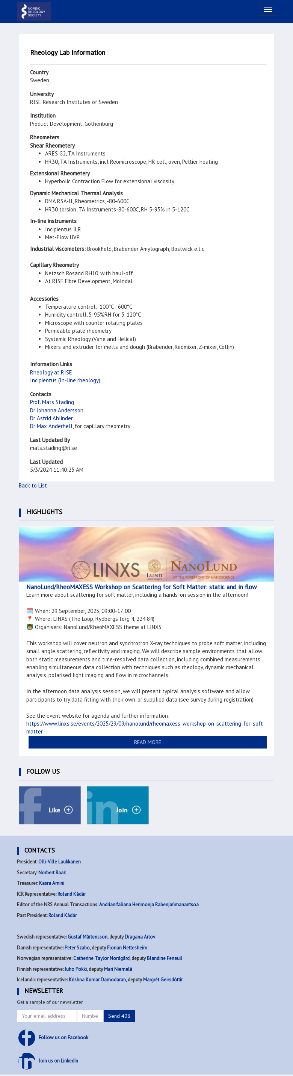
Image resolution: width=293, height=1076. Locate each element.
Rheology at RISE (51, 372)
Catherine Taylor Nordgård (101, 958)
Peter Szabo (77, 948)
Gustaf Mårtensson (87, 937)
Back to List (33, 485)
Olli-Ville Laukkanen (59, 862)
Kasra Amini (51, 883)
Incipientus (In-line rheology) (65, 380)
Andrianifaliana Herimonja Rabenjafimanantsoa (149, 904)
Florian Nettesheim (127, 948)
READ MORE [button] (147, 742)
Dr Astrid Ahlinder (51, 418)
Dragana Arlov (140, 937)
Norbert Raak (52, 872)
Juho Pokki (76, 969)
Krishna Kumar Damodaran (97, 979)
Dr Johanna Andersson (56, 410)
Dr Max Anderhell (51, 426)
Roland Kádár (71, 894)
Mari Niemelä (118, 969)
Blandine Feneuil (164, 958)
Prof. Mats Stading (52, 402)
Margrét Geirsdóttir (163, 979)
